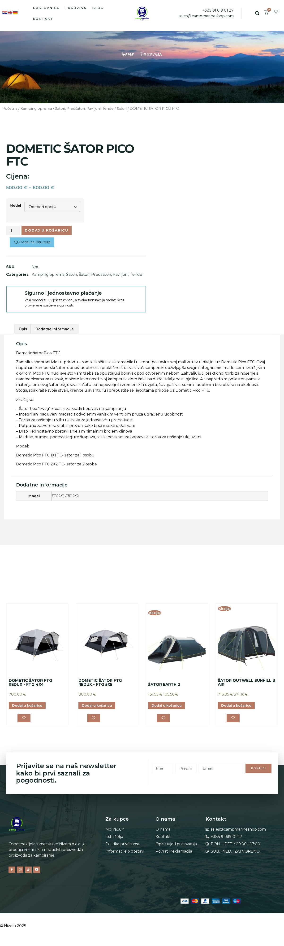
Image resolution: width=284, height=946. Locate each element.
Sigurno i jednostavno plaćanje (63, 295)
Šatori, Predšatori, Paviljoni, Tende (84, 108)
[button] (257, 13)
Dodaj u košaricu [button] (30, 707)
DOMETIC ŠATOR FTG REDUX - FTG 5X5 (100, 684)
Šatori (122, 108)
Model (15, 205)
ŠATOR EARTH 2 (164, 686)
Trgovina (75, 8)
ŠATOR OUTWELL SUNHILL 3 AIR (246, 684)
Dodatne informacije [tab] (54, 330)
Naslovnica (46, 8)
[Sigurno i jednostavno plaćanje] (15, 296)
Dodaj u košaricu (51, 231)
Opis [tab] (23, 330)
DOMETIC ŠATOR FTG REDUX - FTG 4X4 (30, 684)
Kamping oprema (36, 108)
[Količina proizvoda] (13, 231)
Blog (97, 8)
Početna (9, 108)
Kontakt (43, 19)
